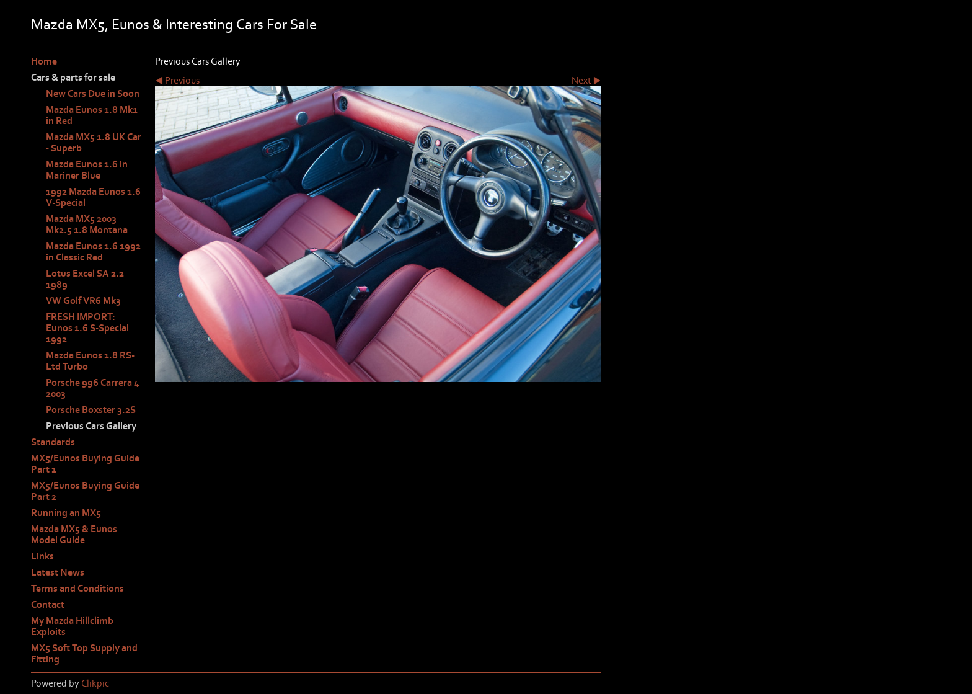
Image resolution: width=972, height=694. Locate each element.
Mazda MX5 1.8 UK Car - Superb (93, 142)
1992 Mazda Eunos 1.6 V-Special (93, 197)
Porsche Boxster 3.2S (91, 410)
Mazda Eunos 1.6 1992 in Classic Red (93, 252)
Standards (53, 442)
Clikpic (95, 683)
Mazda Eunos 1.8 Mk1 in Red (92, 115)
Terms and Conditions (77, 588)
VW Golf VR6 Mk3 (83, 300)
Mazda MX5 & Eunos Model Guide (74, 534)
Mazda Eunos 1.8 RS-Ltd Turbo (90, 361)
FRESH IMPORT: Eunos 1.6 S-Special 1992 (87, 328)
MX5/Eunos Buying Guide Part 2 (85, 491)
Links (42, 556)
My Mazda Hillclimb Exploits (72, 626)
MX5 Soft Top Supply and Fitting (84, 654)
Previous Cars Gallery (91, 426)
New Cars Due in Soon (92, 93)
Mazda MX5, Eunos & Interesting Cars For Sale (174, 24)
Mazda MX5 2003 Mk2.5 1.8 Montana (87, 224)
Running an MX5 (66, 512)
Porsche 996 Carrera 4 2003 (92, 388)
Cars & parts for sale (73, 77)
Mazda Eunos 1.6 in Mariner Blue (87, 170)
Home (44, 61)
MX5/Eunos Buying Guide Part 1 (85, 464)
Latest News (57, 572)
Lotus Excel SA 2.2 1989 (85, 279)
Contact (47, 604)
